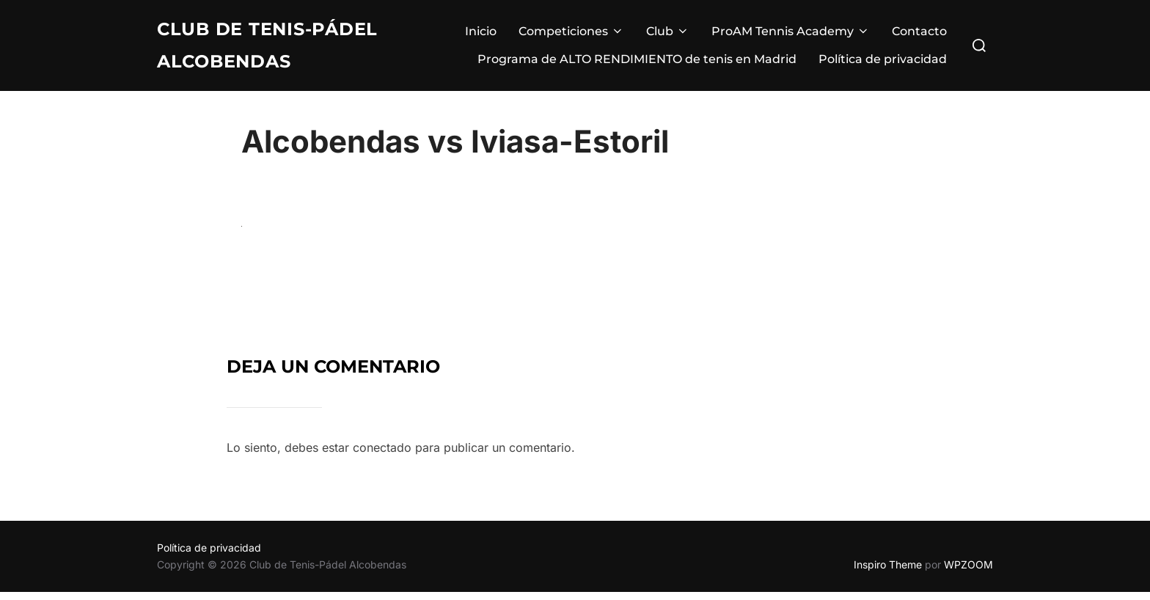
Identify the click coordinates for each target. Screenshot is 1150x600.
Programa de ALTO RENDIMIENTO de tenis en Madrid (636, 61)
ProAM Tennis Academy (790, 33)
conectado (382, 455)
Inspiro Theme (888, 572)
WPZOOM (968, 572)
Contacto (919, 33)
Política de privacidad (882, 61)
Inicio (481, 33)
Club (667, 33)
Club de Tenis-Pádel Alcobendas (277, 47)
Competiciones (571, 33)
